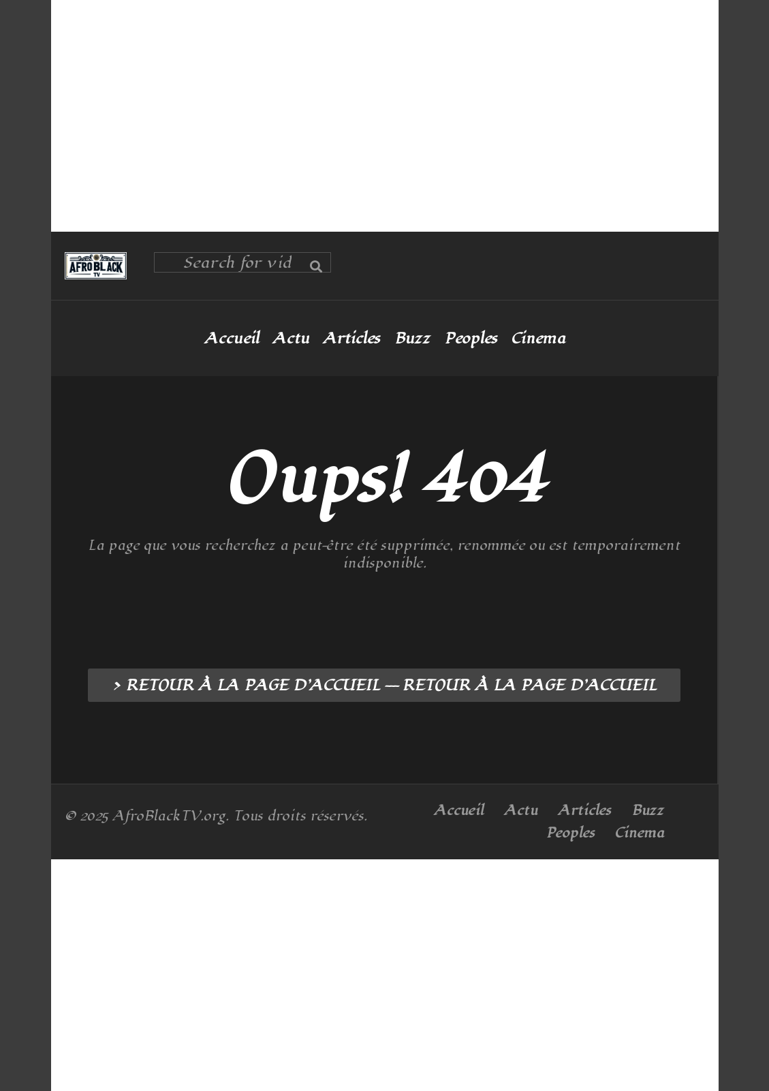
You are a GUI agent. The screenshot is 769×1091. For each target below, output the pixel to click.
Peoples (470, 338)
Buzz (412, 338)
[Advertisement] (385, 115)
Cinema (538, 338)
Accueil (231, 338)
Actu (290, 338)
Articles (351, 338)
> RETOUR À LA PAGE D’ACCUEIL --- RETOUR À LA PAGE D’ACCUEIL (384, 685)
